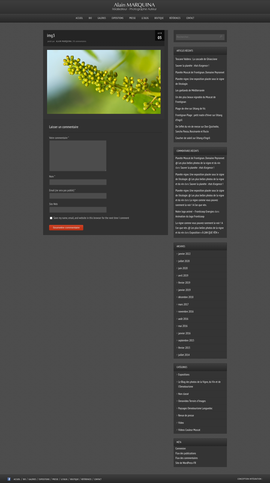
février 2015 (184, 347)
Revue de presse (186, 415)
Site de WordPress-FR (186, 463)
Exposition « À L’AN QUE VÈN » (204, 232)
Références (175, 18)
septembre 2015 (186, 340)
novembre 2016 (186, 311)
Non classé (183, 394)
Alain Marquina (63, 41)
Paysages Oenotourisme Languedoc (195, 408)
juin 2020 (183, 268)
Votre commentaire (59, 138)
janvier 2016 (184, 333)
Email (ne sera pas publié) (62, 190)
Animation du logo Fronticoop (190, 216)
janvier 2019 (184, 290)
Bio (90, 18)
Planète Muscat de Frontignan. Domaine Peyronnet (200, 72)
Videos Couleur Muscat (189, 430)
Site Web (53, 204)
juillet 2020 (184, 261)
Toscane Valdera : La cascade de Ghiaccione (196, 59)
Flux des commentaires (187, 458)
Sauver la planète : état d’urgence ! (192, 65)
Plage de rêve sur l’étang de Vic (191, 108)
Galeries (102, 18)
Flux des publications (186, 453)
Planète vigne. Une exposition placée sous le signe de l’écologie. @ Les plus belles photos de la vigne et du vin (200, 179)
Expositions (117, 18)
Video (181, 422)
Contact (190, 18)
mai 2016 (183, 326)
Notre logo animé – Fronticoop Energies (195, 211)
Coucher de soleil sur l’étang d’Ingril (193, 138)
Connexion (181, 448)
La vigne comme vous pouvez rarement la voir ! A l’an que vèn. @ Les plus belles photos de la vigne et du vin (200, 227)
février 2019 (184, 282)
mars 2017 (183, 304)
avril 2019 (183, 275)
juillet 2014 (184, 355)
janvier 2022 (184, 253)
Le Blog (145, 18)
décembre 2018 (186, 297)
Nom (52, 176)
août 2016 (183, 319)
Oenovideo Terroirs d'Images (192, 401)
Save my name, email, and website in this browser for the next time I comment (91, 218)
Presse (132, 18)
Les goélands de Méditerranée (190, 90)
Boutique (159, 18)
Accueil (79, 18)
